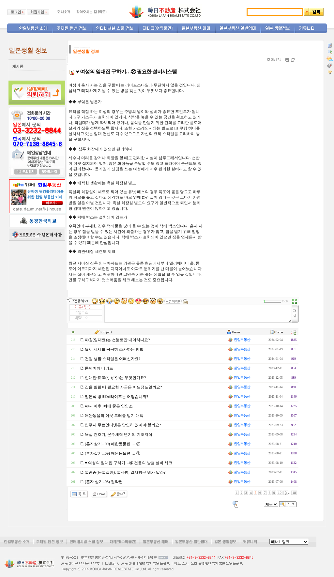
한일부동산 (238, 340)
